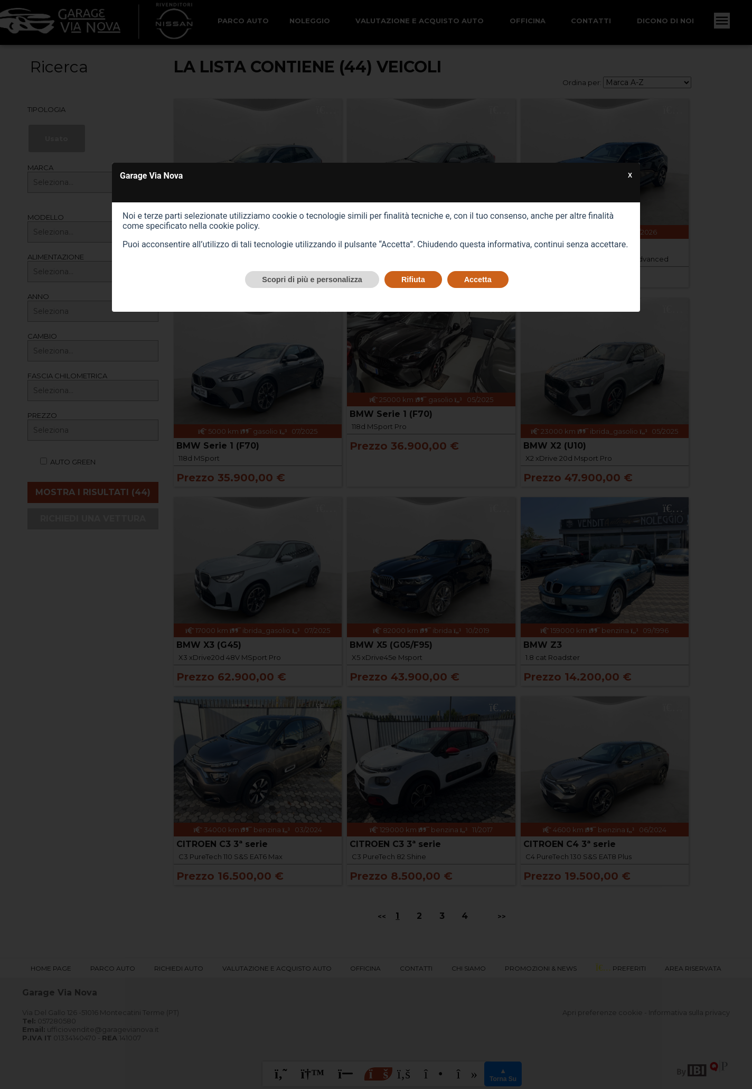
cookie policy (233, 226)
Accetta (478, 279)
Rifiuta (413, 279)
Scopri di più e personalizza (312, 279)
